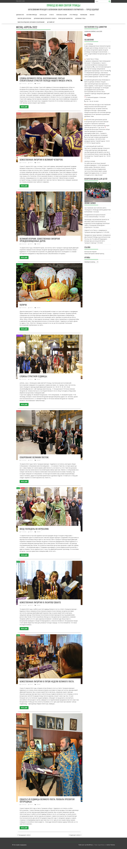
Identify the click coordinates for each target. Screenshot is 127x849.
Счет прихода (74, 15)
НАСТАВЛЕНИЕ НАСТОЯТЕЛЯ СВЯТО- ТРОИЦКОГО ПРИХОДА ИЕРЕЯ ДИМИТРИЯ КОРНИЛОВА (97, 210)
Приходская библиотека (65, 18)
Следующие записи (74, 835)
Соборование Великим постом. (34, 457)
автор (30, 83)
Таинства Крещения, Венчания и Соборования (30, 22)
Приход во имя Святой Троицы (63, 5)
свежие (38, 83)
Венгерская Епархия (90, 251)
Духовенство (20, 15)
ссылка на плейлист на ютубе (93, 31)
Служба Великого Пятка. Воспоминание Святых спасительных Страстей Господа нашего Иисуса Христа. (46, 79)
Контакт (92, 15)
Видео (18, 488)
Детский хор (50, 22)
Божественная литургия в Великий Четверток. (41, 159)
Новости (19, 32)
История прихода (32, 15)
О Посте (51, 15)
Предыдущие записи (24, 835)
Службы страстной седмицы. (33, 376)
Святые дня (43, 15)
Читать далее (24, 107)
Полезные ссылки (61, 15)
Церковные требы (80, 18)
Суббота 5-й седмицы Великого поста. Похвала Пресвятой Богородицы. (47, 800)
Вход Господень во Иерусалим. (34, 528)
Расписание (83, 15)
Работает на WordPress (85, 845)
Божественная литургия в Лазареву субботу (40, 602)
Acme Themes (111, 845)
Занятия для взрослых (24, 18)
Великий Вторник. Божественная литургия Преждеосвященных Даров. (40, 239)
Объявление (20, 264)
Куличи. (23, 304)
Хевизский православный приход (94, 253)
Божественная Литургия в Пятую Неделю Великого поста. (47, 681)
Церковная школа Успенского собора (45, 18)
